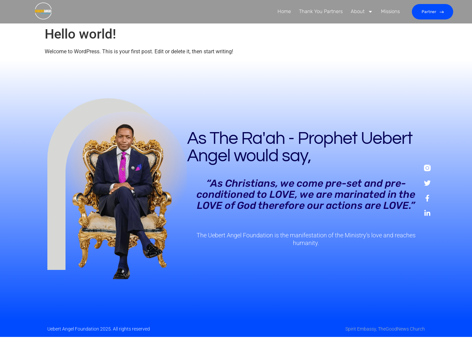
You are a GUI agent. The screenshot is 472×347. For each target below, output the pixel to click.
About (362, 11)
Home (284, 12)
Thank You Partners (321, 12)
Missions (390, 12)
